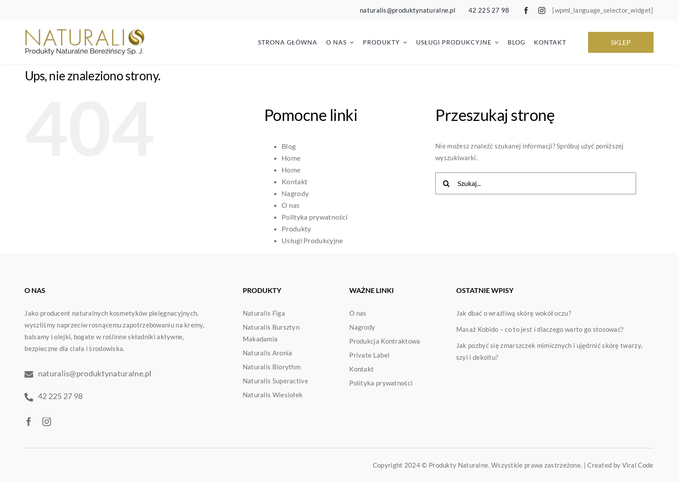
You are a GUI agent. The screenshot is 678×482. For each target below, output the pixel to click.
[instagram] (541, 10)
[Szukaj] (446, 183)
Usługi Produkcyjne (312, 240)
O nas (291, 205)
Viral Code (638, 465)
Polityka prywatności (315, 217)
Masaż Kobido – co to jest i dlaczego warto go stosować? (540, 329)
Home (291, 158)
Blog (289, 146)
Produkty (296, 228)
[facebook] (526, 10)
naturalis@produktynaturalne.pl (407, 10)
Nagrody (295, 193)
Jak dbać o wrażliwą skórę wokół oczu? (513, 313)
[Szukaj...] (535, 183)
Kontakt (294, 181)
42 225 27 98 (488, 10)
